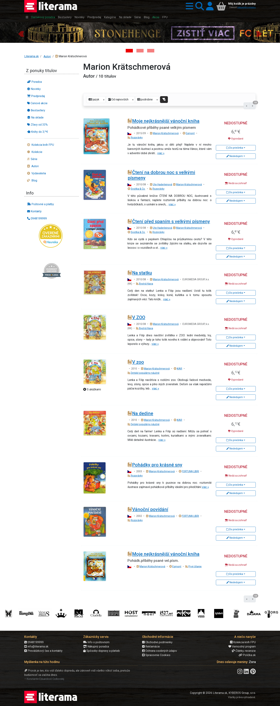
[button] (188, 6)
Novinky (79, 17)
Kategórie (110, 17)
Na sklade (125, 17)
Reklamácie (151, 646)
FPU (165, 17)
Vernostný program (242, 646)
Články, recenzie (244, 650)
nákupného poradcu (246, 7)
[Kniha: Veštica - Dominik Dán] (140, 50)
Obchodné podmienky (157, 642)
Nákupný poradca (96, 646)
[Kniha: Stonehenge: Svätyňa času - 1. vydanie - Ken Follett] (129, 50)
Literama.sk (31, 56)
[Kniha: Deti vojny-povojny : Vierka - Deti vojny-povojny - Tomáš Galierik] (150, 50)
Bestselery (65, 17)
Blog (146, 17)
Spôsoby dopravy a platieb (101, 650)
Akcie (155, 17)
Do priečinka (234, 147)
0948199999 (34, 642)
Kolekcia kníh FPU (243, 642)
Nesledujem (234, 156)
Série (137, 17)
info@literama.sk (36, 646)
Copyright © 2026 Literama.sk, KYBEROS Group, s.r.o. (223, 693)
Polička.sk (247, 655)
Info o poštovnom (96, 642)
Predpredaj (94, 17)
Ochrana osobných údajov (159, 650)
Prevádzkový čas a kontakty (43, 650)
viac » (160, 153)
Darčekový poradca (43, 17)
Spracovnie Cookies (156, 655)
